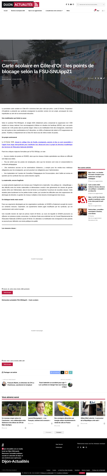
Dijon (91, 202)
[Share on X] (98, 78)
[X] (68, 4)
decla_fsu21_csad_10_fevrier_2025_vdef (14, 361)
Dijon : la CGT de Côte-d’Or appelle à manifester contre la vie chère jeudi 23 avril (96, 198)
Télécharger (8, 293)
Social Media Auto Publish (46, 475)
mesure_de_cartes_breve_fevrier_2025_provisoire (17, 289)
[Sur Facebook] (66, 4)
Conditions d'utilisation (65, 473)
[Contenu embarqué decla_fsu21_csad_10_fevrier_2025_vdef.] (37, 331)
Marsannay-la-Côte (93, 219)
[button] (82, 473)
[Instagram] (73, 4)
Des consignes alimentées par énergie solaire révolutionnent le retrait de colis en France (65, 422)
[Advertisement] (53, 26)
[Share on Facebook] (95, 78)
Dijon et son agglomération (13, 61)
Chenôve (92, 215)
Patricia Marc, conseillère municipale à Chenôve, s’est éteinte (95, 210)
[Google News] (71, 4)
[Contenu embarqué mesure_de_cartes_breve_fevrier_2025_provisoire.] (37, 259)
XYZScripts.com (62, 475)
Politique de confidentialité (48, 473)
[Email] (101, 78)
